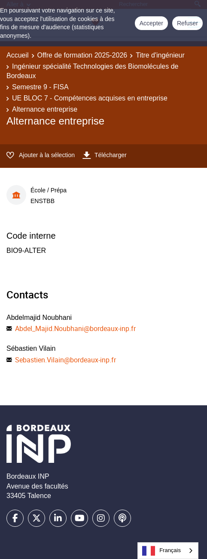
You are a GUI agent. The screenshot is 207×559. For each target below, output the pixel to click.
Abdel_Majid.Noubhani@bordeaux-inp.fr (75, 328)
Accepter (151, 23)
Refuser (187, 23)
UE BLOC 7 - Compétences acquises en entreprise (89, 98)
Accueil (17, 55)
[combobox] (167, 550)
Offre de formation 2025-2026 (82, 55)
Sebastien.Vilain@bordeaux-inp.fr (65, 360)
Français (161, 551)
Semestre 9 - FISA (40, 87)
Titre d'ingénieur (160, 55)
